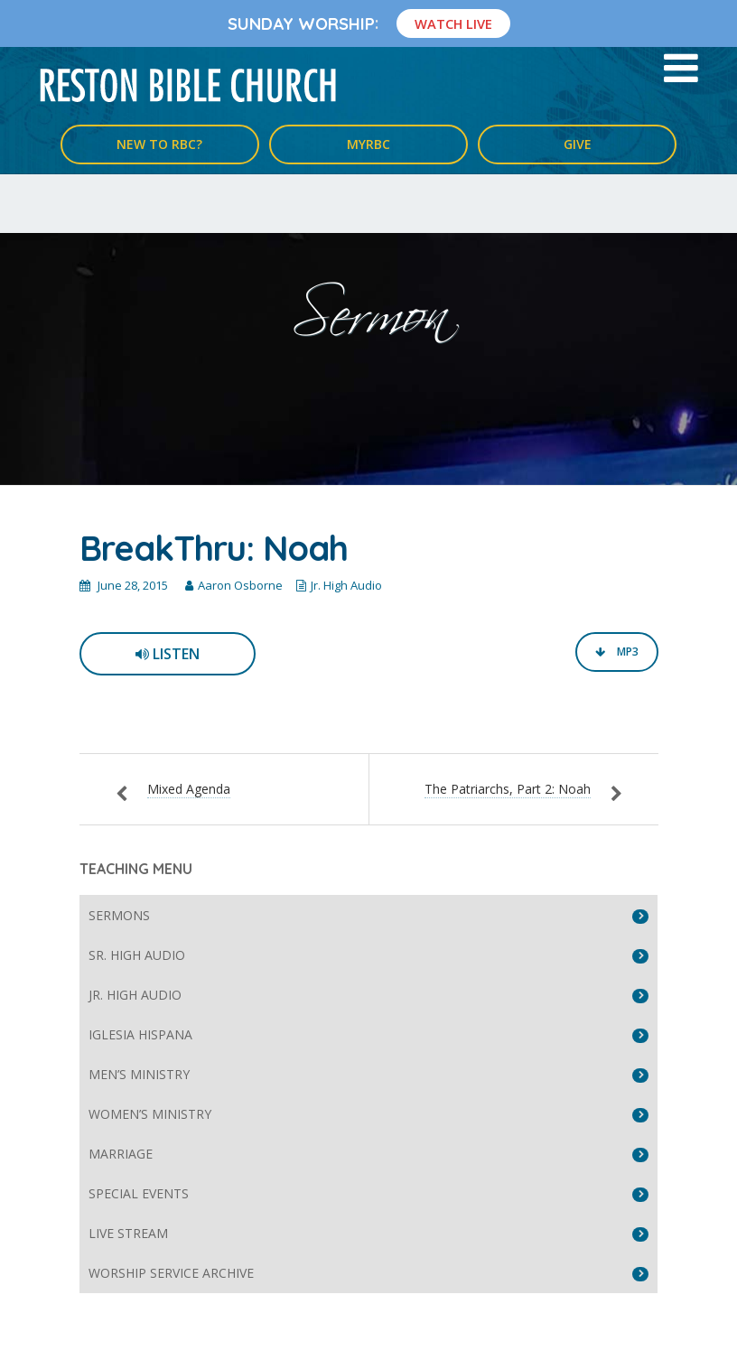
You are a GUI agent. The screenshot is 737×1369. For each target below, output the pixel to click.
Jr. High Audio (346, 585)
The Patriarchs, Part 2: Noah (507, 788)
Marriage (121, 1153)
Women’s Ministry (150, 1113)
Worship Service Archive (171, 1272)
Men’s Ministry (139, 1074)
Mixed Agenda (188, 788)
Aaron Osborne (240, 585)
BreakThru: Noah (213, 548)
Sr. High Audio (137, 955)
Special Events (139, 1193)
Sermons (119, 915)
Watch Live (453, 23)
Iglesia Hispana (140, 1034)
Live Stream (128, 1233)
